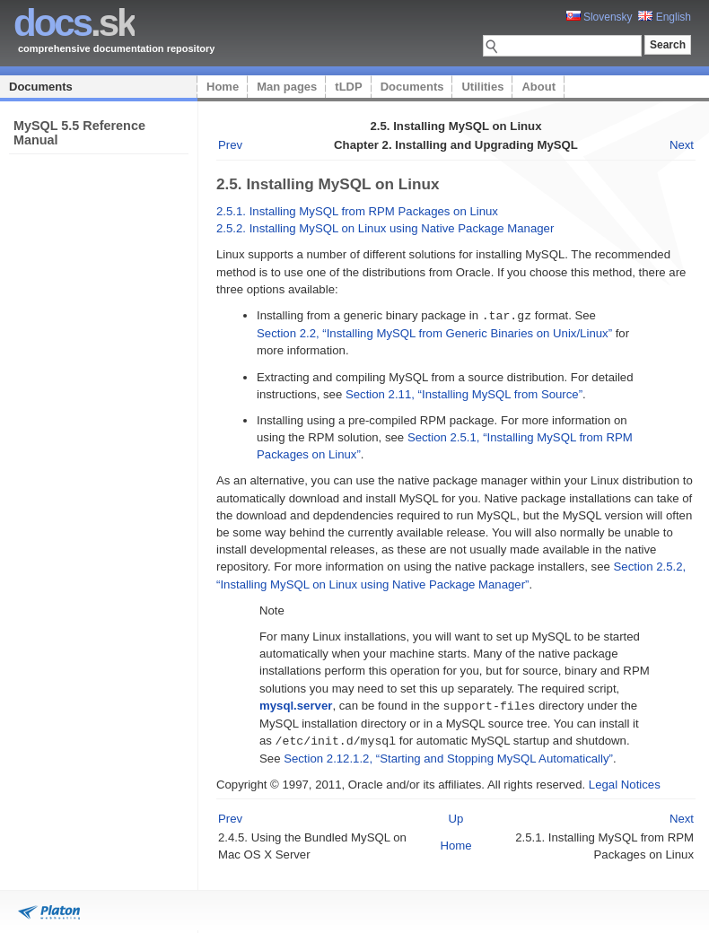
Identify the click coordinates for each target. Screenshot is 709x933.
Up (456, 816)
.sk (74, 23)
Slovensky (599, 17)
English (664, 17)
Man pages (287, 86)
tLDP (348, 86)
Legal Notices (625, 782)
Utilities (482, 86)
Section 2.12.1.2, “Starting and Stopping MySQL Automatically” (448, 756)
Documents (41, 86)
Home (222, 86)
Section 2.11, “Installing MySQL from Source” (464, 393)
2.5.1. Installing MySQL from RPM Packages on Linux (357, 211)
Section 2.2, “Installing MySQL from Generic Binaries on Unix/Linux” (434, 332)
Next (682, 145)
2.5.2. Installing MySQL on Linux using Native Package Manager (385, 228)
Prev (230, 145)
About (538, 86)
